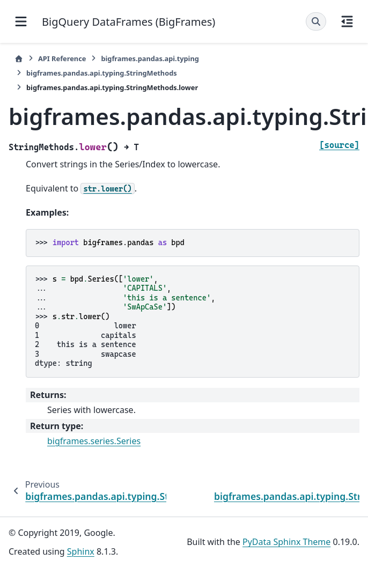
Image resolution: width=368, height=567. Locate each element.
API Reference (62, 58)
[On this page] (347, 21)
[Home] (18, 58)
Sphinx (80, 551)
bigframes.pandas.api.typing (149, 58)
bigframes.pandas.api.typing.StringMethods (101, 73)
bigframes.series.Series (94, 441)
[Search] (316, 21)
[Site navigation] (21, 21)
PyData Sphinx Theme (286, 542)
